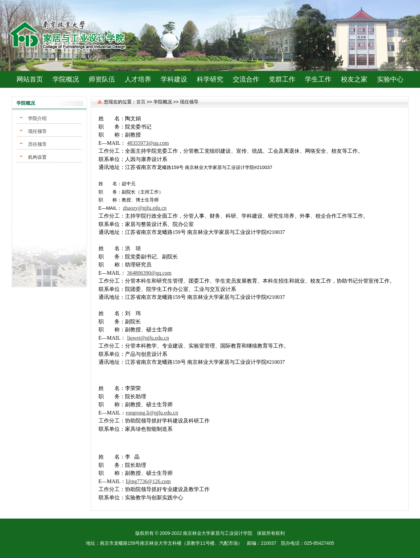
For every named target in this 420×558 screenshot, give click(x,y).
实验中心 (390, 79)
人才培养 (138, 79)
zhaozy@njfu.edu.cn (144, 208)
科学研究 (210, 79)
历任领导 (37, 144)
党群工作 (282, 79)
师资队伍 (102, 79)
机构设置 (37, 157)
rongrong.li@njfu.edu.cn (152, 413)
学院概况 (66, 79)
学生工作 (318, 79)
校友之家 (354, 79)
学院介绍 (37, 118)
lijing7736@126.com (148, 481)
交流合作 (246, 79)
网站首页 (30, 79)
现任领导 (37, 131)
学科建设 (174, 79)
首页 (141, 101)
